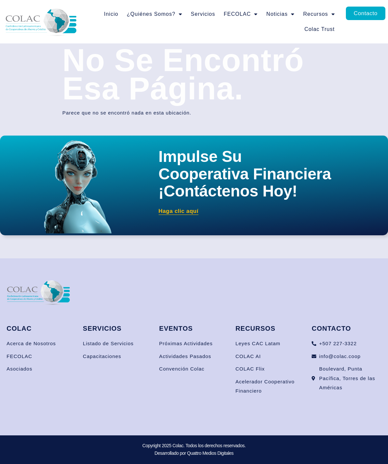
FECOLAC (241, 14)
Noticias (280, 14)
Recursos (319, 14)
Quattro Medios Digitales (210, 453)
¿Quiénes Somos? (154, 14)
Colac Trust (319, 29)
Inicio (111, 14)
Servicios (203, 14)
